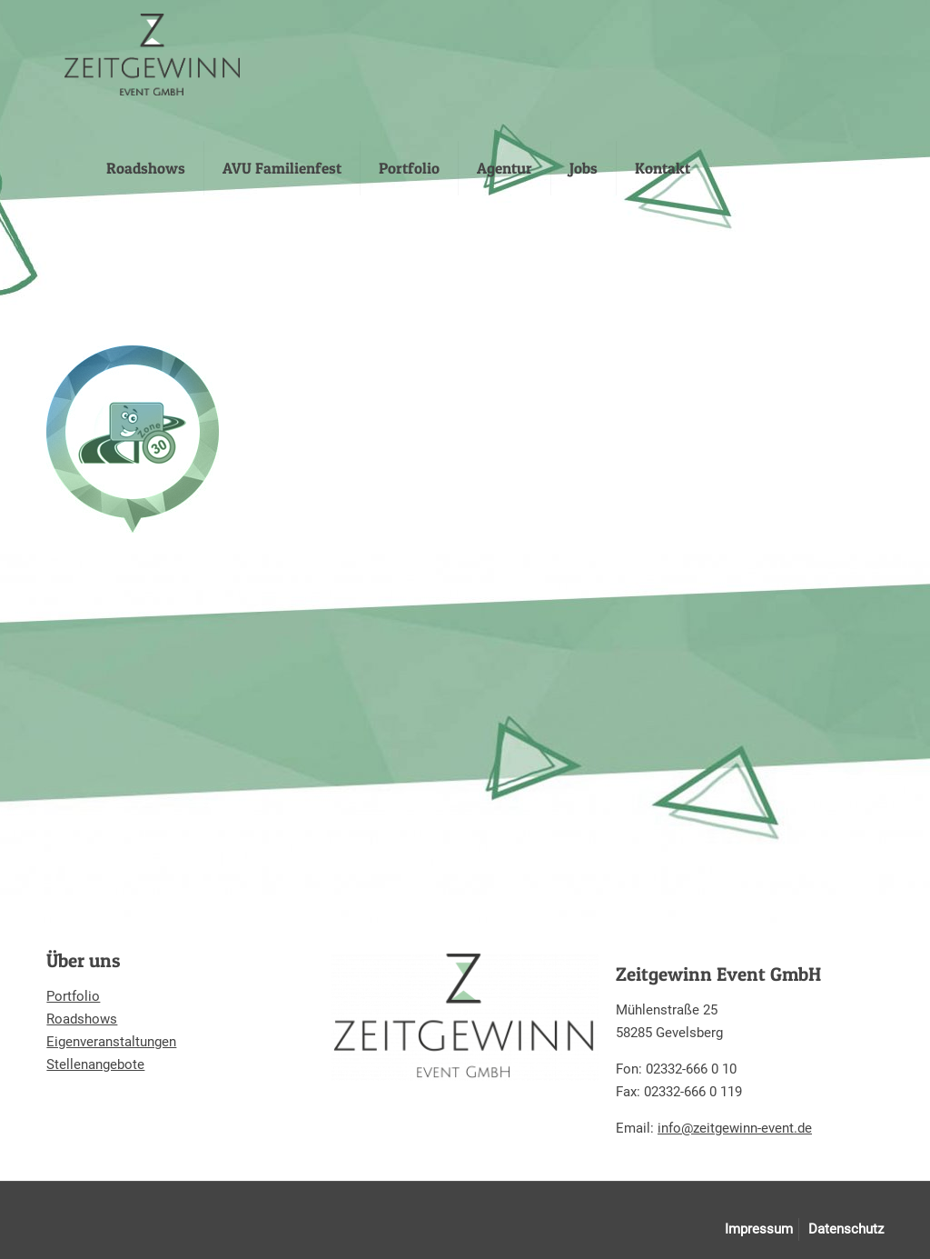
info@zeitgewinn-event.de (735, 1128)
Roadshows (81, 1019)
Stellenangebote (95, 1064)
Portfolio (73, 996)
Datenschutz (846, 1229)
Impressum (759, 1229)
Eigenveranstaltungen (111, 1042)
